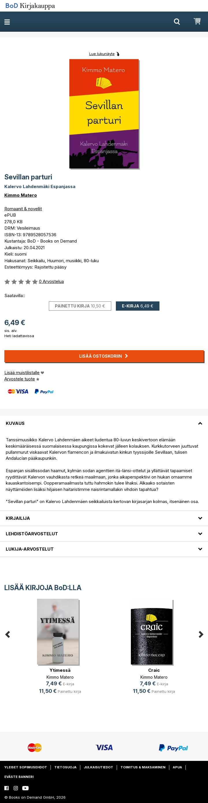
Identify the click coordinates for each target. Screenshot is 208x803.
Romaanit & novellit (23, 208)
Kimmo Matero (20, 195)
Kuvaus (15, 423)
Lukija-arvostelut (30, 549)
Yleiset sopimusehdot (25, 767)
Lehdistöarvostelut (32, 533)
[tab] (104, 420)
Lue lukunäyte (102, 53)
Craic (154, 670)
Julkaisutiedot (98, 767)
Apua (177, 767)
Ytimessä (60, 670)
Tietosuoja (65, 767)
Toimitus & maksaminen (143, 767)
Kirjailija (18, 518)
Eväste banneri (19, 777)
